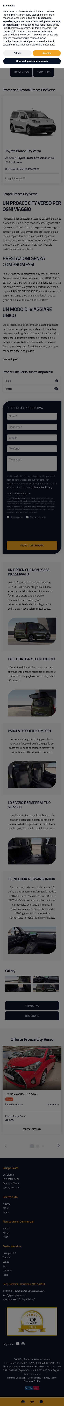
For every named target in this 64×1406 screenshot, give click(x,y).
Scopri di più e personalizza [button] (32, 61)
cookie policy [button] (52, 24)
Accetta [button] (46, 53)
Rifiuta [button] (17, 53)
